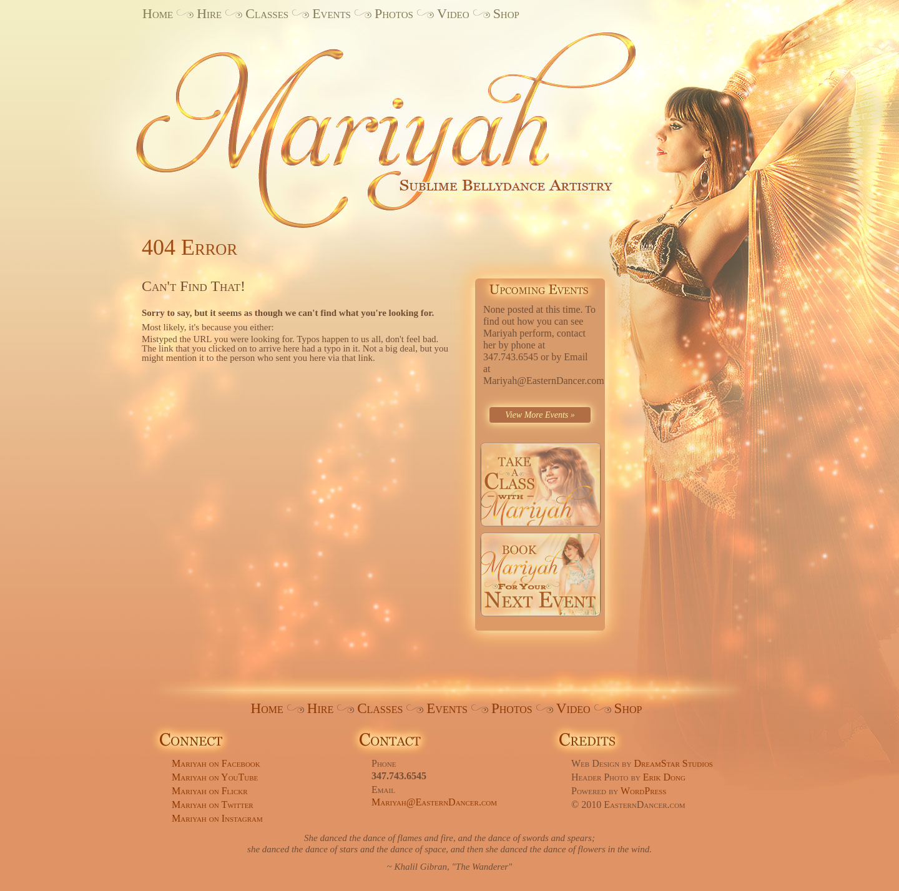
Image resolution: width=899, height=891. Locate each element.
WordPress (644, 790)
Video (453, 13)
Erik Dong (664, 777)
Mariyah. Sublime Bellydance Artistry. (406, 120)
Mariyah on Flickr (210, 790)
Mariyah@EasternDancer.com (434, 802)
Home (157, 13)
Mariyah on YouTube (215, 777)
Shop (506, 13)
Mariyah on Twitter (212, 804)
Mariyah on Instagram (217, 818)
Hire (209, 13)
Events (331, 13)
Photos (394, 13)
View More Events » (540, 415)
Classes (266, 13)
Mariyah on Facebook (216, 763)
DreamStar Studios (673, 763)
